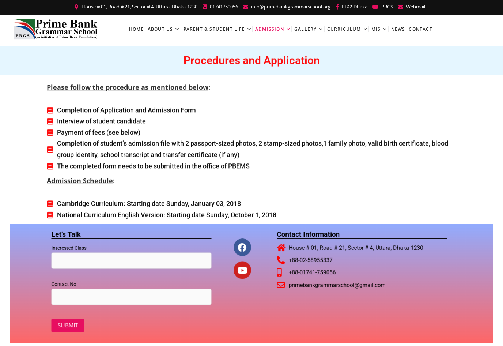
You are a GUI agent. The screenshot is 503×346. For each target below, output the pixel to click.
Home (136, 29)
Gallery (305, 29)
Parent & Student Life (214, 29)
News (398, 29)
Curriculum (344, 29)
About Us (160, 29)
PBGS (382, 6)
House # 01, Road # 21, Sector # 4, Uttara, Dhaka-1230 (136, 6)
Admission (269, 29)
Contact (420, 29)
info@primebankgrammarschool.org (286, 6)
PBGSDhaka (351, 6)
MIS (376, 29)
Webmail (411, 6)
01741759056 (220, 6)
